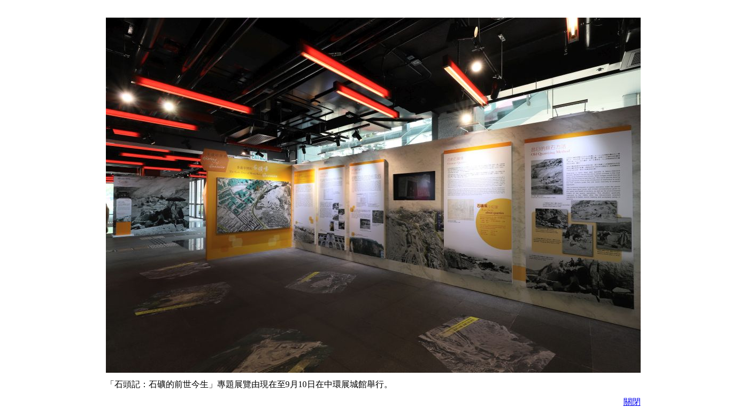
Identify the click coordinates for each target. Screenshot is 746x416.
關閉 (632, 401)
